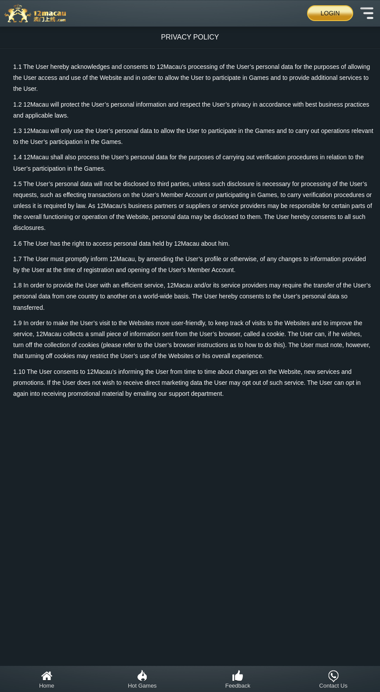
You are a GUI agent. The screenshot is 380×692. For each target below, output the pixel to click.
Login (330, 13)
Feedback (237, 679)
